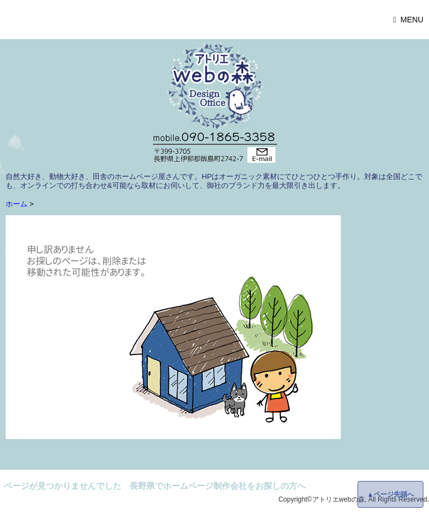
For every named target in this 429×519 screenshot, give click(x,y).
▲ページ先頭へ (390, 494)
